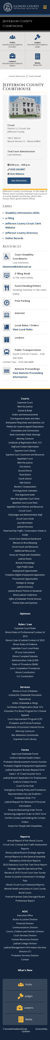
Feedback (17, 1028)
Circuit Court (25, 510)
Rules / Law (25, 624)
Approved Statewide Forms (25, 753)
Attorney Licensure (25, 438)
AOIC (25, 911)
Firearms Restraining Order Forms (25, 809)
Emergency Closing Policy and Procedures (25, 789)
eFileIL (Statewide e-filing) (25, 703)
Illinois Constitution (25, 672)
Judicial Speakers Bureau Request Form (25, 769)
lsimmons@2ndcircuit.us (17, 266)
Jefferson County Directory (21, 232)
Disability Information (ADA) (22, 212)
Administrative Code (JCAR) (25, 660)
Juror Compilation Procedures (25, 668)
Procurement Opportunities (25, 578)
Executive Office (25, 915)
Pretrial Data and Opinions (25, 602)
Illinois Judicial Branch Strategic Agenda (25, 852)
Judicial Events (25, 558)
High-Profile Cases (25, 566)
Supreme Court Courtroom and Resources (25, 454)
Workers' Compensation (25, 486)
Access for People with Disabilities (25, 554)
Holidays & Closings (25, 582)
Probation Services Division (25, 955)
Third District (25, 474)
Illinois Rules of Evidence (25, 644)
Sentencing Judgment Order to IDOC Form (25, 813)
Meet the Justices (25, 406)
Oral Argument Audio (25, 494)
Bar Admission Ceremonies (25, 735)
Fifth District (25, 482)
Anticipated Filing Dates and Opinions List (25, 422)
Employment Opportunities (25, 570)
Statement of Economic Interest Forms (25, 727)
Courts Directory (17, 76)
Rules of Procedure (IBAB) (25, 664)
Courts (25, 398)
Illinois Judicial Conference (25, 594)
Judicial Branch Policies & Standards (25, 590)
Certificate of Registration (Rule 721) (25, 442)
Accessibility (41, 1028)
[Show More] (27, 76)
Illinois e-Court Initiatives (25, 691)
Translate (7, 1028)
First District (25, 466)
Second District (25, 470)
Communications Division (25, 927)
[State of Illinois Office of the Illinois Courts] (21, 7)
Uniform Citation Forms (25, 781)
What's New (25, 970)
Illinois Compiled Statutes (25, 656)
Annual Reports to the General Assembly (25, 856)
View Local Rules (23, 329)
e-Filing (9, 218)
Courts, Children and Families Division (25, 931)
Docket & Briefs (25, 410)
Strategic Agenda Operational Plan (25, 868)
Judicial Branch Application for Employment (25, 777)
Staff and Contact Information (25, 446)
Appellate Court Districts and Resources (25, 506)
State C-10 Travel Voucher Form (25, 773)
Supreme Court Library (25, 450)
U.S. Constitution (25, 676)
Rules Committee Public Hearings (25, 434)
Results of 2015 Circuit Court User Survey (25, 872)
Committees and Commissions (25, 430)
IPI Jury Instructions (25, 652)
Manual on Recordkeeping (25, 542)
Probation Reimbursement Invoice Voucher (25, 761)
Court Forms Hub (25, 785)
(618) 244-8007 (17, 169)
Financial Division (25, 923)
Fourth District (25, 478)
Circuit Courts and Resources (25, 546)
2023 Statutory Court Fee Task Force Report (25, 864)
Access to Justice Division (25, 919)
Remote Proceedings (25, 562)
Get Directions (19, 180)
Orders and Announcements (25, 414)
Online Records (14, 238)
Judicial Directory (25, 526)
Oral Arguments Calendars (25, 490)
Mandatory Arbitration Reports (25, 860)
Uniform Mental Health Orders (25, 757)
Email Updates (26, 1030)
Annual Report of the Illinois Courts (25, 840)
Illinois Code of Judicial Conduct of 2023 (25, 640)
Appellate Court (25, 458)
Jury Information (25, 522)
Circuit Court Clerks (25, 518)
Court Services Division (25, 935)
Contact (25, 959)
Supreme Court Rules (25, 628)
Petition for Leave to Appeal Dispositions (25, 426)
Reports (25, 836)
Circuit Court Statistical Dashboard (25, 538)
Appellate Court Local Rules (25, 502)
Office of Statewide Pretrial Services (25, 598)
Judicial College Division (25, 943)
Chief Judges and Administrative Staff (25, 514)
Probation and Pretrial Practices (25, 723)
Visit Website (17, 173)
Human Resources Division (25, 939)
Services (25, 687)
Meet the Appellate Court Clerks (25, 498)
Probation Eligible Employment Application (25, 574)
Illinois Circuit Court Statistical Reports (25, 884)
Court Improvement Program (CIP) (25, 719)
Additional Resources (25, 550)
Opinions (25, 613)
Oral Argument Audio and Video (25, 418)
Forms (25, 749)
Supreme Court (25, 402)
